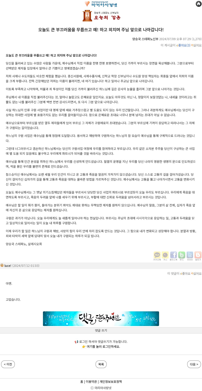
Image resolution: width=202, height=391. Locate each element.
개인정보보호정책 (111, 381)
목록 (101, 364)
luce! (7, 265)
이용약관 (91, 381)
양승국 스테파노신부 (145, 39)
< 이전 (8, 364)
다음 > (194, 364)
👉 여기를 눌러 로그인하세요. (101, 346)
